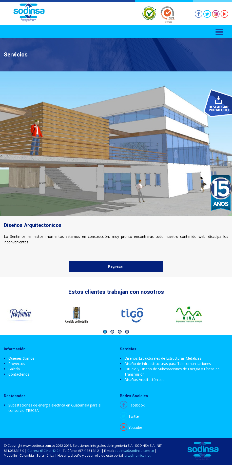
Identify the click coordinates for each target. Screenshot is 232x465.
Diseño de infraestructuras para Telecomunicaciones (167, 363)
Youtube (131, 427)
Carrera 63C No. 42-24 (43, 450)
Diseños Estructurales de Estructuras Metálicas (162, 358)
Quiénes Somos (21, 358)
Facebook (132, 405)
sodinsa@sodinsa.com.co (134, 450)
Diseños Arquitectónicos (144, 379)
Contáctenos (18, 374)
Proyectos (16, 363)
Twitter (130, 416)
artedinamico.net (137, 455)
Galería (14, 368)
